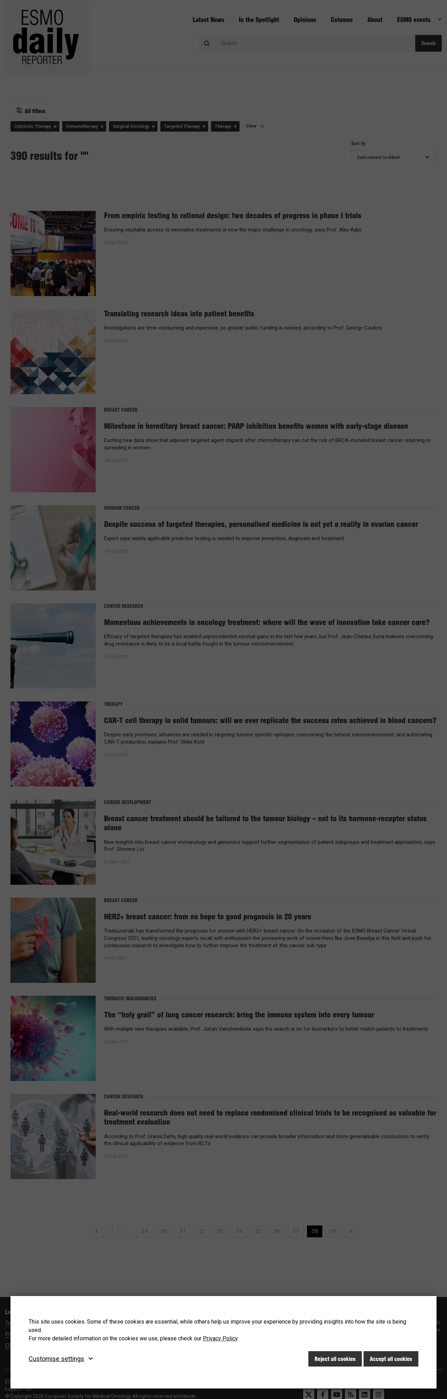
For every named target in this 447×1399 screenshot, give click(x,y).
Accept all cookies (391, 1358)
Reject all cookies (335, 1358)
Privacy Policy (220, 1338)
